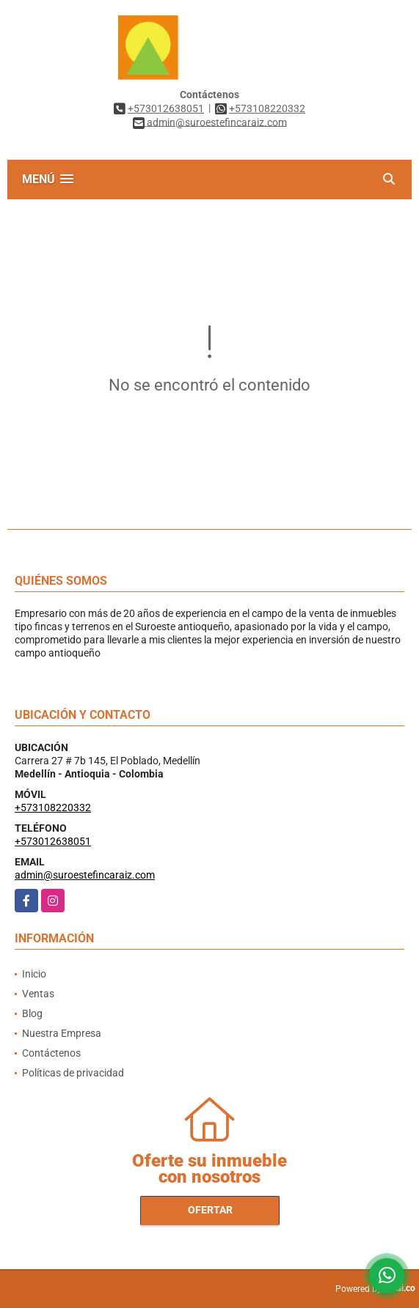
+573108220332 (267, 108)
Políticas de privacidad (73, 1073)
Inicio (34, 974)
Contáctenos (51, 1053)
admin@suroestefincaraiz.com (85, 875)
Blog (32, 1013)
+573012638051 (166, 108)
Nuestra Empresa (61, 1033)
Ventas (38, 994)
